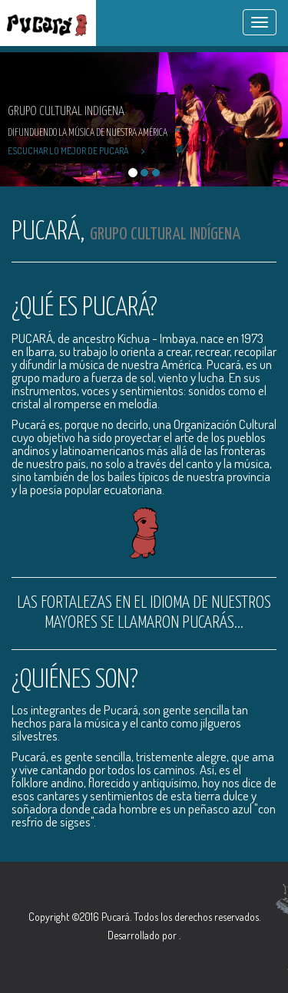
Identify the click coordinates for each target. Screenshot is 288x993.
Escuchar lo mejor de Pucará (76, 151)
